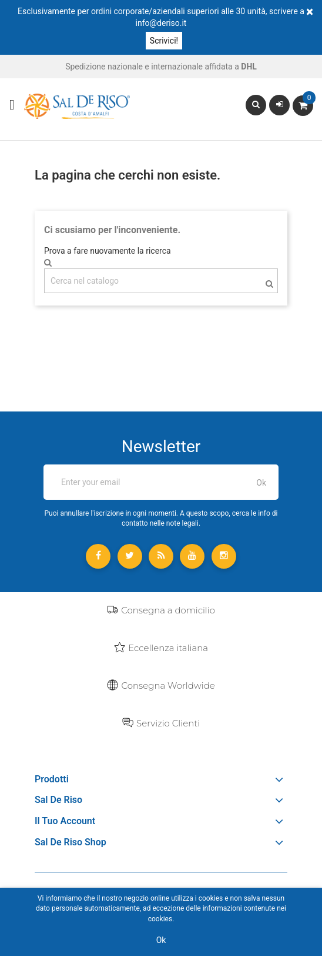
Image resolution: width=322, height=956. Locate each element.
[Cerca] (161, 280)
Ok (161, 940)
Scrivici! (164, 40)
